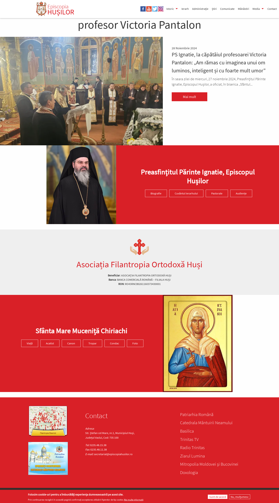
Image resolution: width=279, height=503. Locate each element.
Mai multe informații (133, 500)
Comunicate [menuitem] (227, 8)
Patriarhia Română (196, 414)
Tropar (92, 343)
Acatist (50, 343)
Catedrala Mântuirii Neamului (206, 422)
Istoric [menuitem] (170, 8)
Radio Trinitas (192, 447)
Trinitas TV (189, 439)
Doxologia (189, 472)
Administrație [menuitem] (200, 8)
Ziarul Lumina (192, 456)
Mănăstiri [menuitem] (243, 8)
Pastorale (216, 193)
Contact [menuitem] (272, 8)
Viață (30, 343)
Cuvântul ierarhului (186, 193)
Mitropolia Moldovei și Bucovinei (209, 464)
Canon (71, 343)
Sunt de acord (217, 497)
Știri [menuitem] (214, 8)
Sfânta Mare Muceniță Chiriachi (81, 330)
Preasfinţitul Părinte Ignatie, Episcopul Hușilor (198, 177)
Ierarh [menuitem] (185, 8)
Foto (135, 343)
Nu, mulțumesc (240, 497)
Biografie (156, 193)
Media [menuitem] (256, 8)
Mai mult (189, 96)
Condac (114, 343)
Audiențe (241, 193)
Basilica (187, 431)
